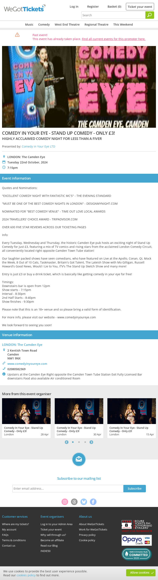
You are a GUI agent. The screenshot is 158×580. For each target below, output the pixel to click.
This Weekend (123, 24)
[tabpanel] (26, 417)
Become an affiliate (52, 540)
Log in (74, 6)
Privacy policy (87, 535)
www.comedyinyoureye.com (27, 364)
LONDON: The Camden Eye (22, 345)
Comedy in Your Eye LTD (38, 146)
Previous (67, 442)
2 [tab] (79, 442)
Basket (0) (114, 6)
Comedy (44, 24)
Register (93, 6)
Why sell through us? (53, 535)
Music (29, 24)
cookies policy (26, 575)
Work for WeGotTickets (93, 529)
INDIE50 (45, 551)
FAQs (5, 535)
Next (91, 442)
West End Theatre (67, 24)
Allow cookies (139, 572)
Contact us (8, 545)
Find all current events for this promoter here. (113, 39)
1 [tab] (73, 442)
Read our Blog (49, 545)
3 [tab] (85, 442)
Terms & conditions (14, 540)
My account (9, 529)
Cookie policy (87, 540)
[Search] (149, 15)
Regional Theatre (96, 24)
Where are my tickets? (15, 524)
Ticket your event (140, 7)
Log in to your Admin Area (56, 524)
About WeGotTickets (91, 524)
